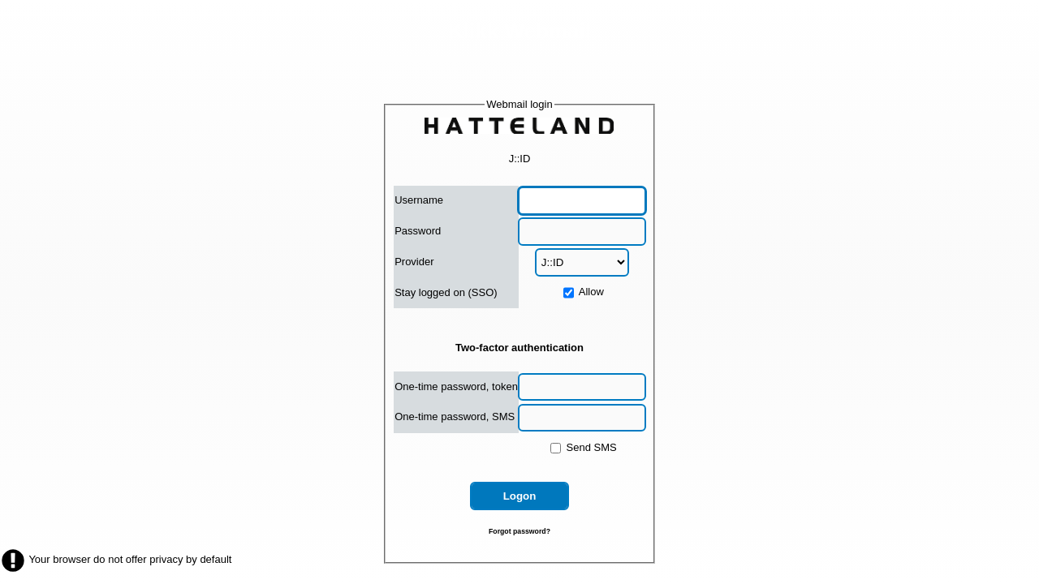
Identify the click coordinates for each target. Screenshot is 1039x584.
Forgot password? (519, 531)
